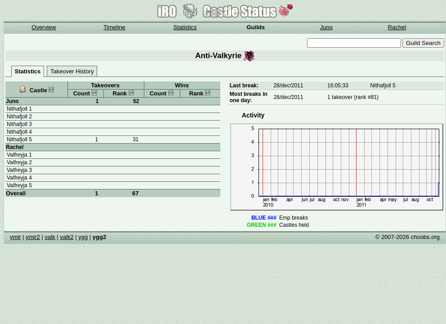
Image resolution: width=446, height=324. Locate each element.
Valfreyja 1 (19, 155)
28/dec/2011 (288, 85)
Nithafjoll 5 (19, 139)
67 (135, 193)
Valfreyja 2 (19, 162)
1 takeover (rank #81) (353, 97)
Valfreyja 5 (19, 185)
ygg (83, 237)
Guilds (256, 27)
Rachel (397, 27)
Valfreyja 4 (19, 178)
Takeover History (72, 71)
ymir (15, 237)
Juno (326, 27)
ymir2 (33, 237)
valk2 (66, 237)
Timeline (114, 27)
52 (136, 101)
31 (135, 139)
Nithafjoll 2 (19, 116)
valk (50, 237)
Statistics (185, 27)
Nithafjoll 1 (19, 109)
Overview (43, 27)
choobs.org (425, 237)
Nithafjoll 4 (19, 132)
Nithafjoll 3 (19, 124)
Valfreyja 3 (19, 170)
